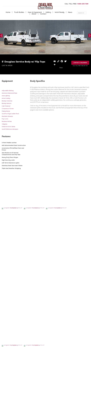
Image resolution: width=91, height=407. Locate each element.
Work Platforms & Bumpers (10, 129)
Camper (19, 386)
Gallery (48, 12)
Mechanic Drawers (7, 116)
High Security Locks (8, 160)
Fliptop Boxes (6, 111)
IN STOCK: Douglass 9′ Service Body (34, 337)
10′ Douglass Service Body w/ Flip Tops (13, 337)
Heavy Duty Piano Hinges (10, 157)
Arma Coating (6, 98)
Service (19, 381)
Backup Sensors (6, 103)
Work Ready (59, 12)
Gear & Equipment (35, 12)
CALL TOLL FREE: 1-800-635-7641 (80, 65)
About (34, 14)
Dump (26, 386)
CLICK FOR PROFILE (82, 393)
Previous (1, 35)
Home (8, 12)
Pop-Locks (5, 119)
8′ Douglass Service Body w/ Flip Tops (55, 337)
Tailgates (4, 124)
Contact (43, 14)
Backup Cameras (7, 101)
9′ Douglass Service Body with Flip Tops (56, 307)
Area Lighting (6, 95)
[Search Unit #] (81, 12)
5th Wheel (27, 381)
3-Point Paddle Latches (9, 142)
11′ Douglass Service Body (33, 307)
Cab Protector (6, 106)
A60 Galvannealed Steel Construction (14, 145)
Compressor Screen (8, 108)
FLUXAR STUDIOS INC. (47, 404)
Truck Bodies (19, 12)
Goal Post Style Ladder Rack (10, 113)
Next (89, 35)
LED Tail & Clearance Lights (10, 163)
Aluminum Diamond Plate (9, 93)
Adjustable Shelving (7, 90)
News (70, 12)
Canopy (26, 383)
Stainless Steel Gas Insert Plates (12, 165)
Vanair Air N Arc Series (8, 126)
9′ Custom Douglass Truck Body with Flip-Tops (13, 307)
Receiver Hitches (7, 121)
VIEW (7, 314)
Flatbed (26, 385)
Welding (19, 385)
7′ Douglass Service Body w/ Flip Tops (77, 337)
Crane (18, 383)
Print (61, 68)
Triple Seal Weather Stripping (11, 168)
